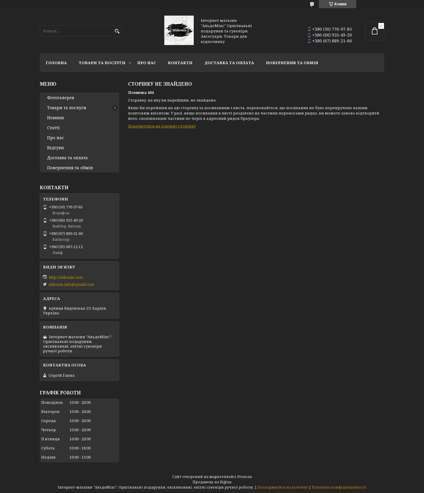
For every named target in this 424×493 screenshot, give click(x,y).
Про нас (146, 62)
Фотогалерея (60, 97)
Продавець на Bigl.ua (212, 481)
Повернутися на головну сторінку (162, 126)
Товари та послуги (102, 62)
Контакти (180, 62)
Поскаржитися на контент (283, 487)
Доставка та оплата (229, 62)
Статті (53, 127)
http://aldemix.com (66, 277)
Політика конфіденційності (339, 487)
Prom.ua (244, 476)
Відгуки (55, 147)
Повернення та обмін (292, 62)
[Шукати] (117, 31)
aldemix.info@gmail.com (71, 284)
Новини (55, 117)
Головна (56, 62)
